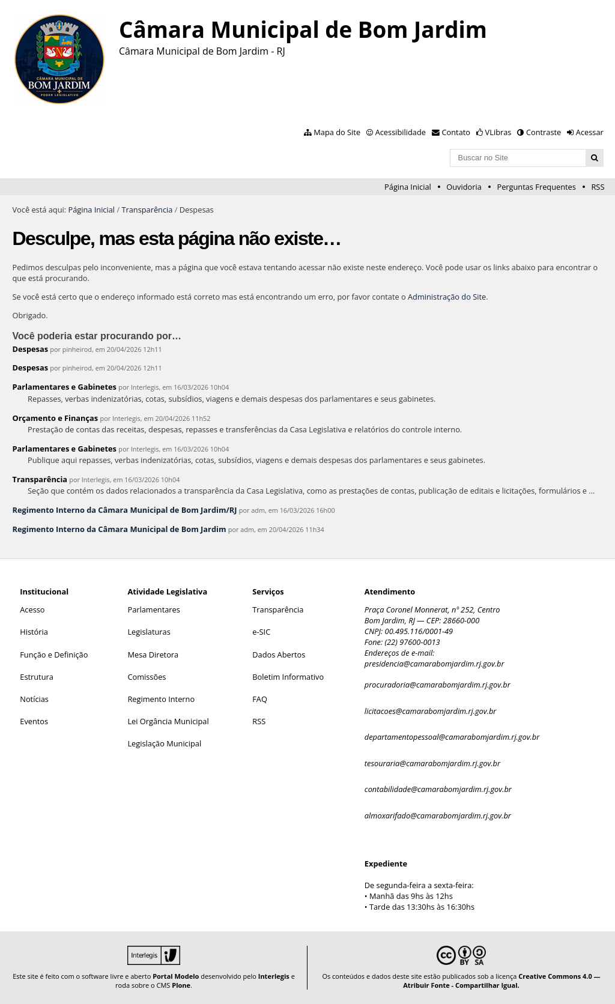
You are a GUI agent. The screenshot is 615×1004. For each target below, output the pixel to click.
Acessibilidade (400, 132)
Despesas (30, 348)
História (34, 631)
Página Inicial (407, 186)
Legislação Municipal (164, 743)
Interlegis (273, 976)
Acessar (590, 132)
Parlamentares (153, 609)
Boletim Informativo (288, 676)
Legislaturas (148, 631)
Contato (456, 132)
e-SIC (261, 631)
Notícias (34, 699)
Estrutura (36, 676)
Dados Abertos (278, 654)
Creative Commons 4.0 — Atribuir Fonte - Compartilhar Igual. (501, 981)
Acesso (32, 609)
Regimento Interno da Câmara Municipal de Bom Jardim (119, 529)
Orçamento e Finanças (55, 418)
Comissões (146, 676)
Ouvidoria (464, 186)
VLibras (498, 132)
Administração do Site (447, 296)
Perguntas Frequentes (536, 186)
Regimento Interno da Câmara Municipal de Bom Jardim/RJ (124, 509)
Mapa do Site (337, 132)
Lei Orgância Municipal (167, 721)
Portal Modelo (176, 976)
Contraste (543, 132)
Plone (181, 985)
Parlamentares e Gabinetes (64, 386)
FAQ (259, 699)
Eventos (34, 721)
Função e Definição (54, 654)
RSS (597, 186)
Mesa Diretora (152, 654)
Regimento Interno (161, 699)
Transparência (146, 209)
